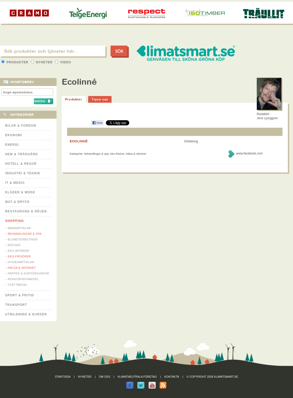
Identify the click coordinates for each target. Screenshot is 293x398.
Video (63, 62)
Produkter (15, 62)
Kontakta (171, 376)
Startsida (63, 376)
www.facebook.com (249, 153)
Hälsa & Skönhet (22, 267)
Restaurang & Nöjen (26, 211)
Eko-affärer (18, 250)
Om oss (104, 376)
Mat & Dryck (17, 202)
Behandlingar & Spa (24, 233)
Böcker (14, 245)
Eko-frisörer (19, 256)
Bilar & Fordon (20, 125)
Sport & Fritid (19, 295)
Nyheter (42, 62)
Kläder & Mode (20, 192)
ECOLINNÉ (79, 141)
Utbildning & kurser (26, 314)
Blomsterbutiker (23, 239)
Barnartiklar (19, 228)
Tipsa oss (99, 99)
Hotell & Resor (21, 164)
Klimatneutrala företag (137, 376)
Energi (12, 144)
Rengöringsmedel (23, 279)
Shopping (14, 221)
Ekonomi (13, 135)
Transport (16, 305)
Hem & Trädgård (21, 154)
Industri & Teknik (22, 173)
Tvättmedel (18, 284)
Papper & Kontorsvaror (28, 273)
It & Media (15, 183)
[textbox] (52, 51)
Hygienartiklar (21, 262)
